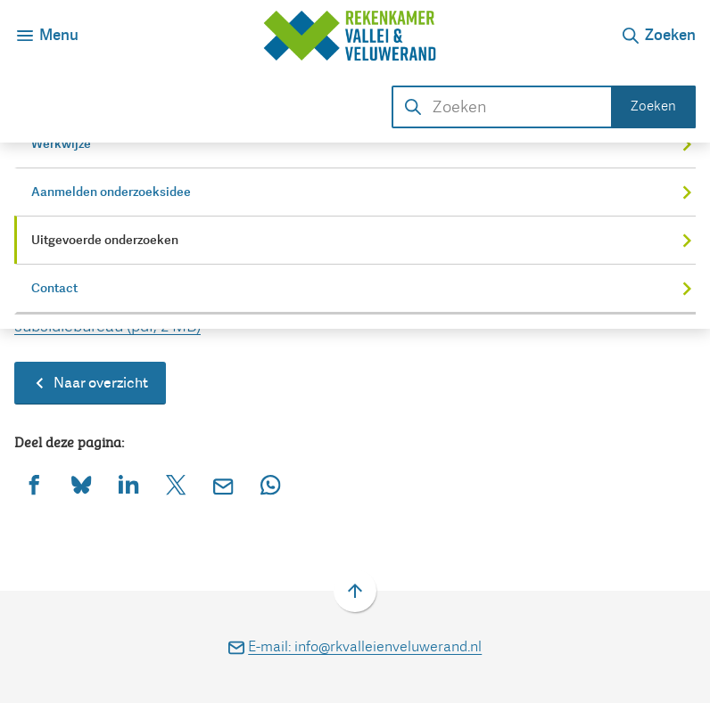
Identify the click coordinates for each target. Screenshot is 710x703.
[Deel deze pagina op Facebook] (34, 485)
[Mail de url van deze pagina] (223, 485)
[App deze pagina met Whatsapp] (271, 485)
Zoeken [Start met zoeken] (653, 106)
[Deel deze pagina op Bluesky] (82, 485)
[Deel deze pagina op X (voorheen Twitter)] (176, 485)
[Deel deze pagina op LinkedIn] (129, 485)
